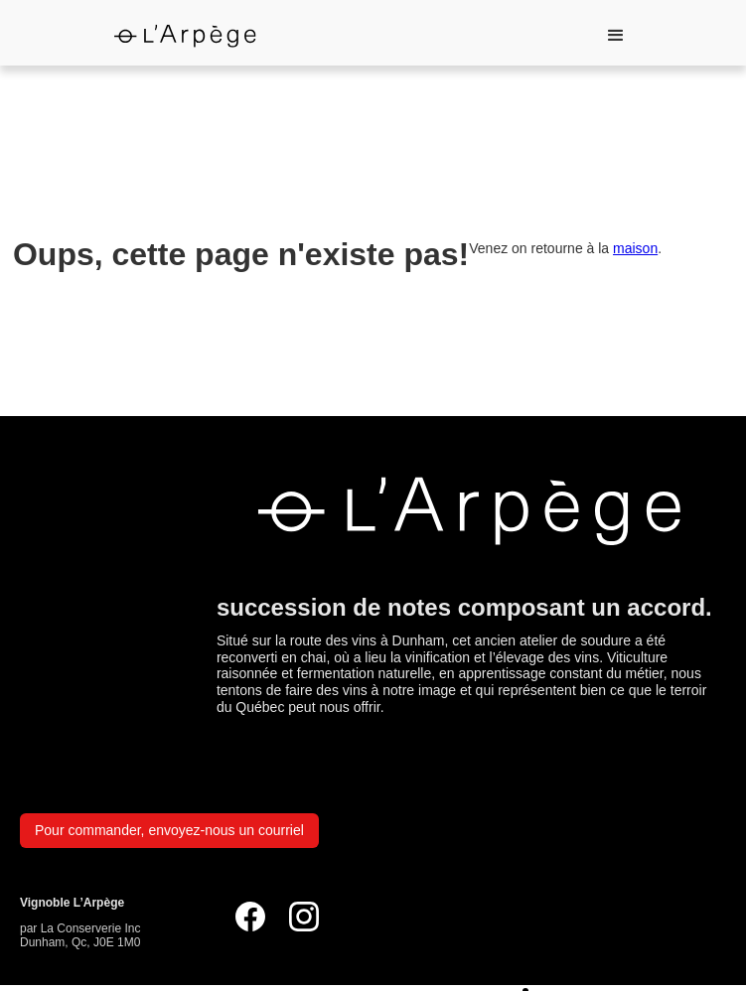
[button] (616, 36)
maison (635, 248)
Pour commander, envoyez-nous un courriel (169, 830)
